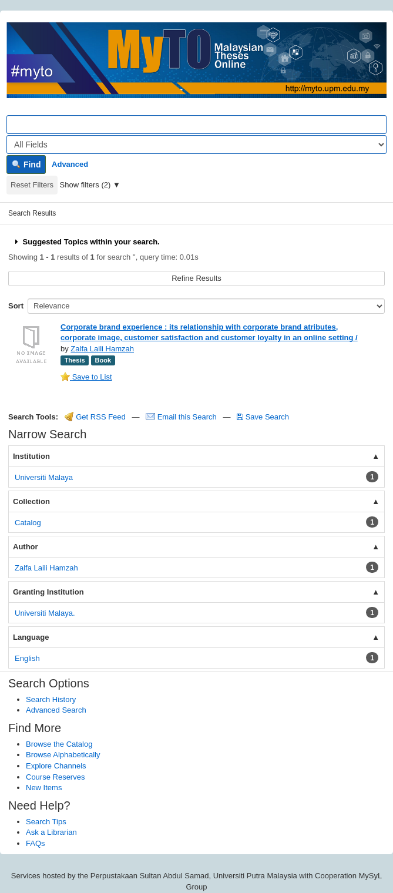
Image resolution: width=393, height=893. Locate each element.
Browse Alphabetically (63, 754)
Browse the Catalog (59, 744)
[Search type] (196, 144)
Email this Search (182, 416)
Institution (31, 456)
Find (26, 164)
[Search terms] (196, 124)
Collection (31, 501)
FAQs (35, 843)
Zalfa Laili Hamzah (102, 348)
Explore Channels (56, 765)
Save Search (263, 416)
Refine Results (196, 278)
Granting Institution (48, 592)
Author (25, 546)
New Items (44, 787)
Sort (15, 305)
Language (31, 637)
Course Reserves (55, 777)
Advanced (70, 164)
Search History (51, 699)
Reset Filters (32, 184)
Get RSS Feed (95, 416)
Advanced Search (56, 710)
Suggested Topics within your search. (86, 241)
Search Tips (46, 821)
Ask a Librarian (51, 832)
